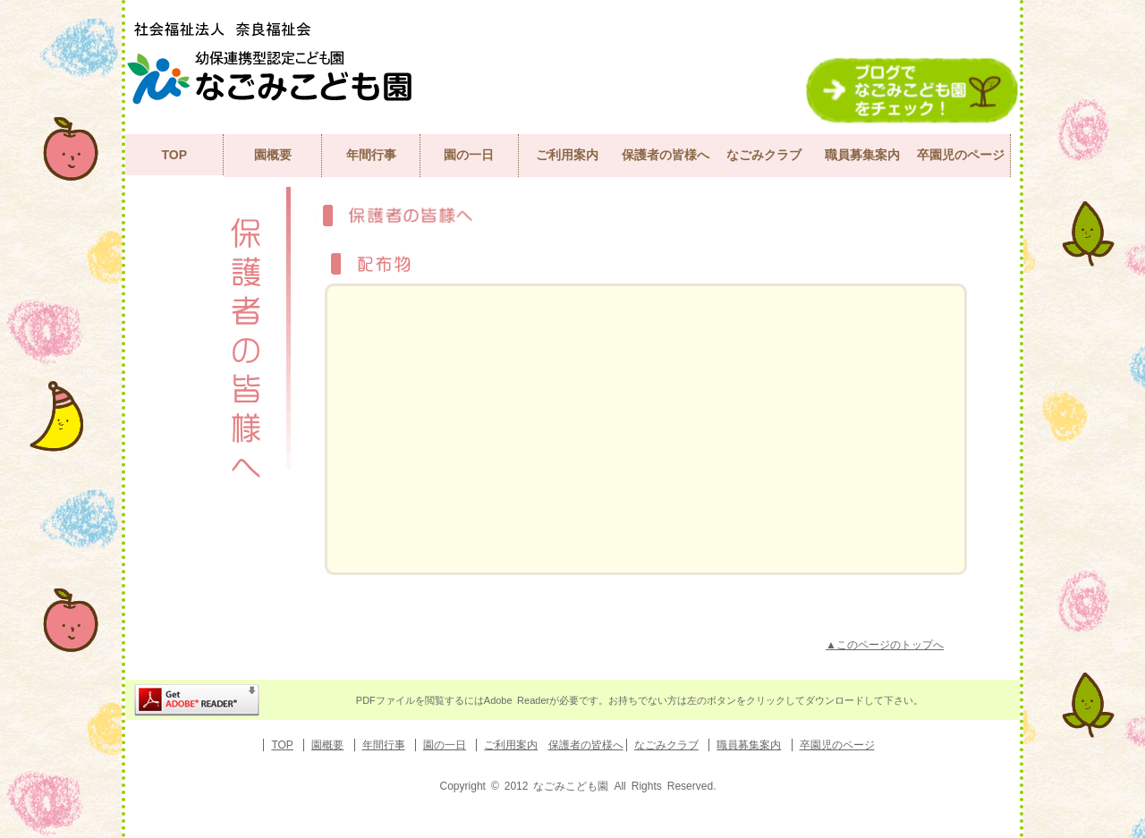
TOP (174, 155)
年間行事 (371, 155)
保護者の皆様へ (665, 155)
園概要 (273, 155)
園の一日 (469, 155)
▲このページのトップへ (885, 645)
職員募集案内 (862, 155)
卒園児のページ (961, 155)
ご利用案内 (567, 155)
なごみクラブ (764, 155)
